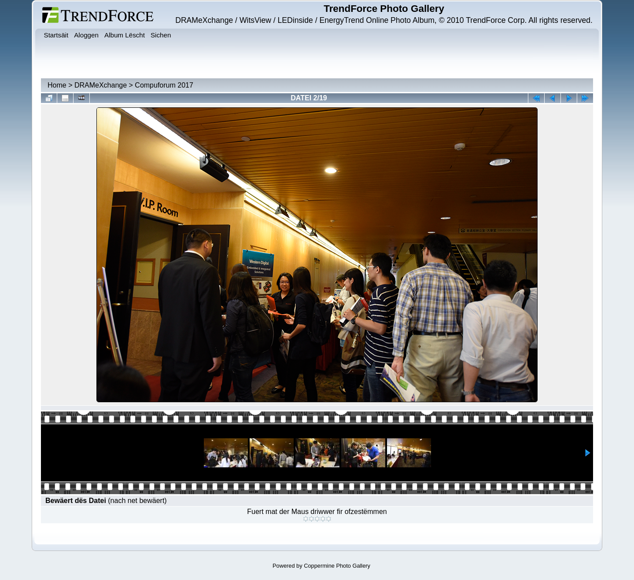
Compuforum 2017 (164, 85)
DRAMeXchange (100, 85)
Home (57, 85)
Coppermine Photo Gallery (337, 565)
